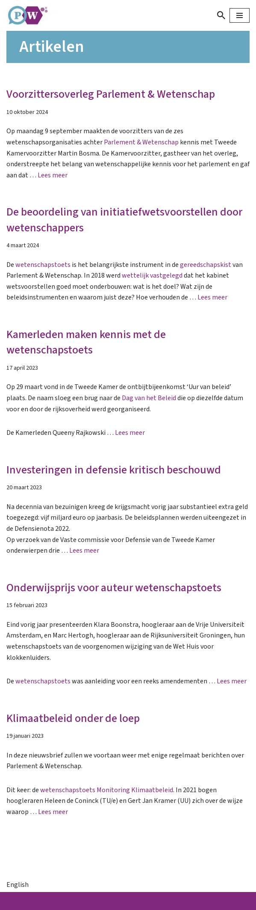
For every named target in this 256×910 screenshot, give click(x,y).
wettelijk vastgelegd (152, 275)
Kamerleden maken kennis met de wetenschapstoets (86, 342)
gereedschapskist (205, 264)
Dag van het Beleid (149, 398)
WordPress (172, 900)
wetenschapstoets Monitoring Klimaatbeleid (106, 790)
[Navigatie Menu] (240, 15)
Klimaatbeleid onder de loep (73, 718)
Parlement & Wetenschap (141, 142)
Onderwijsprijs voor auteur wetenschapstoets (113, 588)
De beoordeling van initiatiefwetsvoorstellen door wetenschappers (124, 219)
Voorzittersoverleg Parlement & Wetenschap (110, 94)
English (17, 884)
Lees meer (53, 175)
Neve (75, 900)
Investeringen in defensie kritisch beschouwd (113, 470)
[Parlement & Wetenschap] (32, 15)
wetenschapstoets (43, 264)
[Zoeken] (221, 15)
